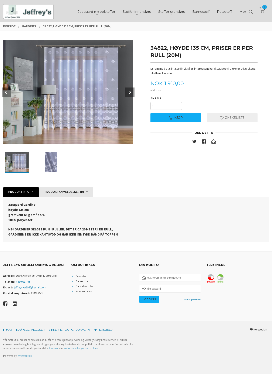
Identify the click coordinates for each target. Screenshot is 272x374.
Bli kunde (81, 281)
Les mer (53, 348)
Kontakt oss (83, 291)
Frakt (7, 329)
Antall (156, 98)
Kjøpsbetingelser (30, 329)
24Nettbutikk (24, 356)
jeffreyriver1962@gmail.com (30, 287)
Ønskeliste (232, 118)
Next (130, 92)
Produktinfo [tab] (19, 191)
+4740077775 (23, 282)
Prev (6, 92)
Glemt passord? (192, 299)
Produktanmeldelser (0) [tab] (64, 191)
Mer (242, 11)
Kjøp (176, 118)
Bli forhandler (84, 286)
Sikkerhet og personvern (69, 329)
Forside (80, 276)
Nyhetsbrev (103, 329)
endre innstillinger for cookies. (81, 348)
